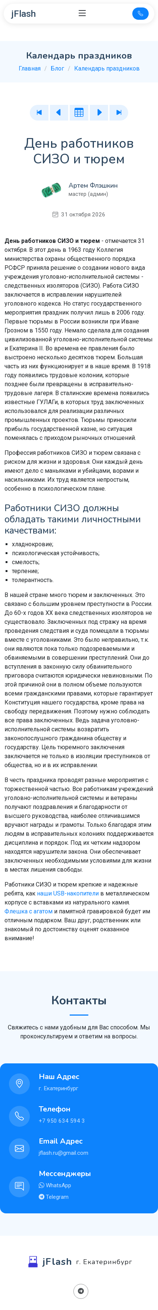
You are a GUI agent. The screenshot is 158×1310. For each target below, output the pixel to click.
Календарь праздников (107, 68)
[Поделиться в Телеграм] (80, 1291)
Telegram (56, 1197)
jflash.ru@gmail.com (63, 1153)
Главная (30, 68)
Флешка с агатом (28, 911)
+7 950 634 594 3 (62, 1120)
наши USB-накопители (68, 893)
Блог (57, 68)
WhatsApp (57, 1185)
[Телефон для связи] (140, 13)
